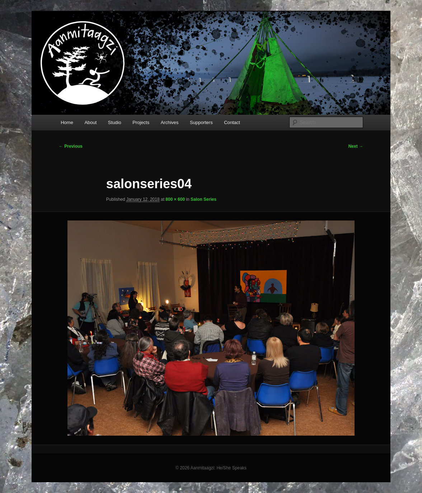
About (90, 122)
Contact (232, 122)
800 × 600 (175, 199)
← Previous (71, 146)
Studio (114, 122)
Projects (140, 122)
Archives (170, 122)
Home (67, 122)
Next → (355, 146)
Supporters (201, 122)
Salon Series (203, 199)
